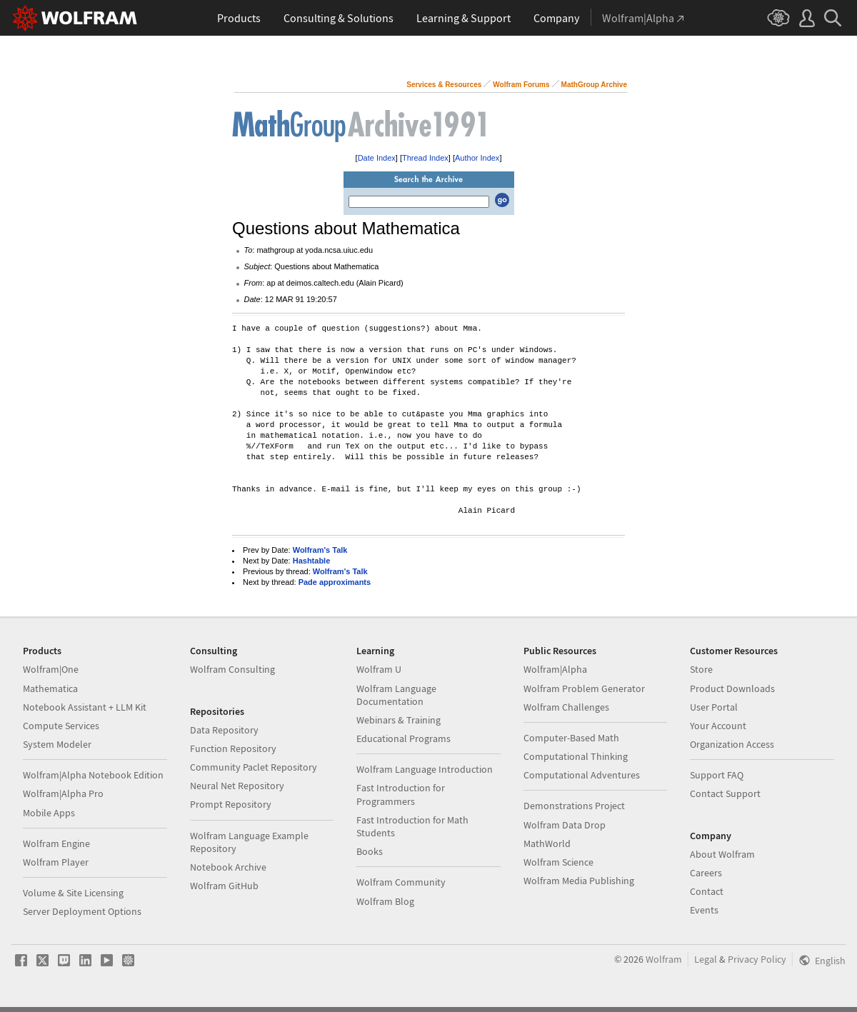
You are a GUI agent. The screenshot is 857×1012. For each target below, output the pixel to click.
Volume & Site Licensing (73, 892)
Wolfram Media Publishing (578, 880)
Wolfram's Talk (320, 550)
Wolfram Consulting (232, 669)
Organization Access (732, 744)
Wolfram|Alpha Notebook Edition (93, 774)
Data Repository (224, 729)
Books (369, 851)
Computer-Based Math (571, 737)
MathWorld (547, 843)
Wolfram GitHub (224, 885)
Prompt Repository (230, 804)
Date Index (377, 158)
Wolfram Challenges (566, 707)
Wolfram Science (558, 862)
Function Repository (233, 748)
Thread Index (425, 158)
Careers (706, 872)
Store (701, 669)
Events (704, 909)
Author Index (477, 158)
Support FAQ (716, 774)
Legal (705, 959)
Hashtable (312, 560)
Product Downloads (732, 688)
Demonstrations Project (574, 805)
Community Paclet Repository (253, 767)
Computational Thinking (575, 756)
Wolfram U (378, 669)
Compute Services (61, 725)
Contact (706, 891)
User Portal (714, 707)
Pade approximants (335, 582)
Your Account (718, 725)
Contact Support (725, 793)
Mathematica (50, 688)
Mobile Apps (49, 812)
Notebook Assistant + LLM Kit (84, 707)
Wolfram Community (401, 882)
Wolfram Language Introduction (424, 769)
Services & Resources (443, 85)
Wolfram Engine (56, 843)
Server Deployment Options (82, 911)
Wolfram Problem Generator (584, 688)
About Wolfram (722, 854)
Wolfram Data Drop (564, 824)
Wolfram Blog (385, 901)
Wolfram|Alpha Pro (63, 793)
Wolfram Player (56, 862)
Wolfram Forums (521, 85)
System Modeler (57, 744)
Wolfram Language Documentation (396, 695)
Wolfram (664, 959)
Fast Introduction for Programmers (400, 794)
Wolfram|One (51, 669)
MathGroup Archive (594, 85)
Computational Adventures (581, 774)
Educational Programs (403, 738)
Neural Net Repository (237, 785)
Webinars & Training (398, 719)
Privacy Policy (757, 959)
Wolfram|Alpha (555, 669)
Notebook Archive (228, 867)
